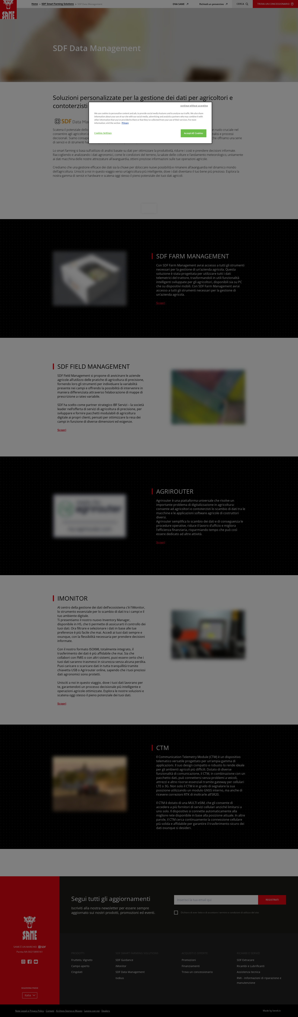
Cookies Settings (103, 191)
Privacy (125, 181)
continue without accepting (194, 164)
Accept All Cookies (193, 191)
